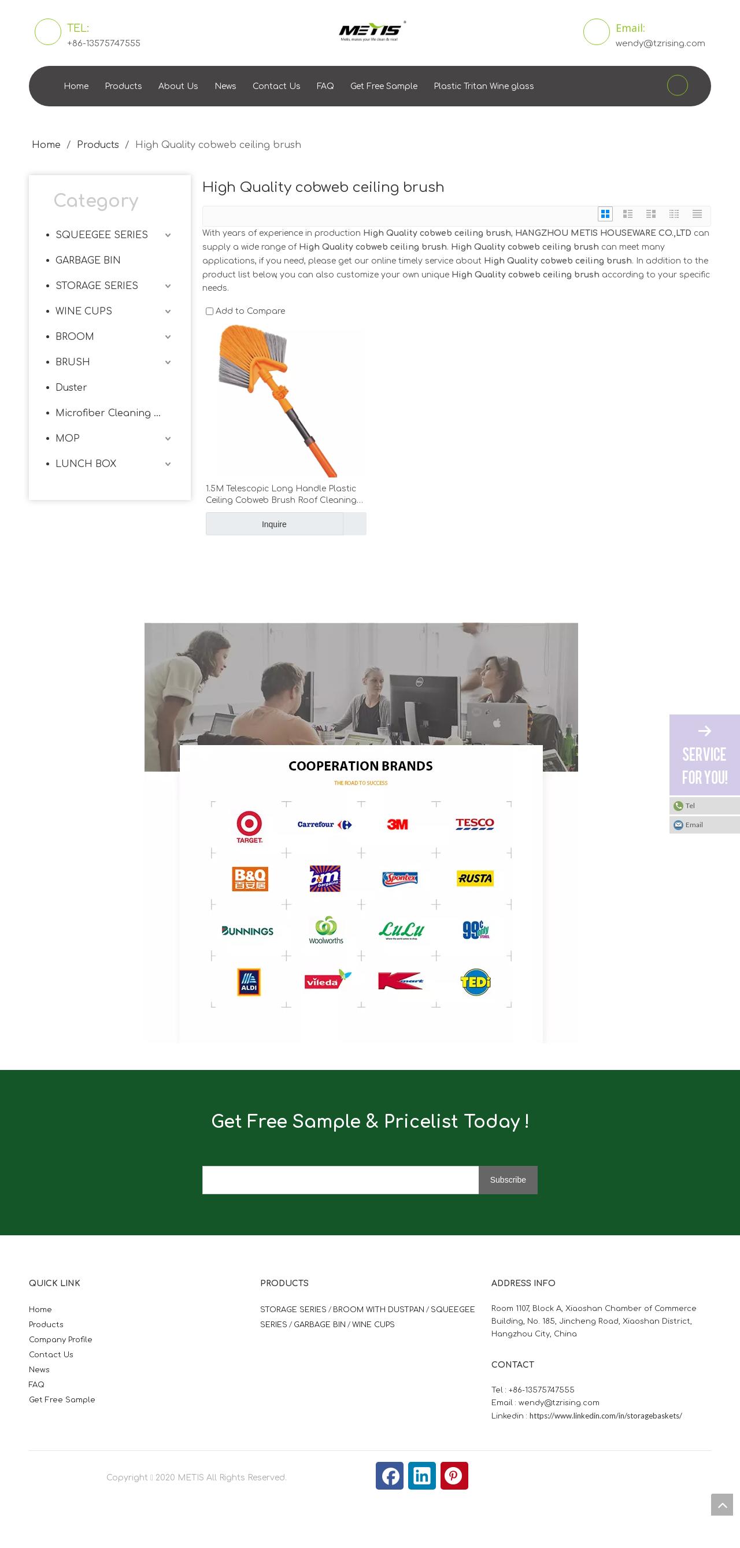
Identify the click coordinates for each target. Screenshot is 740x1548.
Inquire (246, 523)
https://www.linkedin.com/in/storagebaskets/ (606, 1415)
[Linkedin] (422, 1476)
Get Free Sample (383, 86)
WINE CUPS (84, 311)
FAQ (325, 86)
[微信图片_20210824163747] (361, 833)
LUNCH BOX (86, 464)
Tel (690, 805)
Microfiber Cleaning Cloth (114, 413)
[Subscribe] (508, 1180)
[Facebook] (390, 1476)
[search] (350, 1180)
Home (76, 86)
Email (694, 824)
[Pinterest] (454, 1476)
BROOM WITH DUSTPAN (378, 1310)
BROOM (75, 337)
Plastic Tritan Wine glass (484, 86)
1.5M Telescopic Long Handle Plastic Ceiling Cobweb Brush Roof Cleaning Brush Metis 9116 (281, 495)
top (722, 1505)
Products (123, 86)
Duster (71, 388)
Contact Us (277, 86)
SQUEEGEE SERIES (102, 235)
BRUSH (73, 362)
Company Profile (60, 1340)
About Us (178, 86)
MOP (68, 439)
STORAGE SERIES (97, 286)
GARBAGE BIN (88, 260)
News (225, 86)
